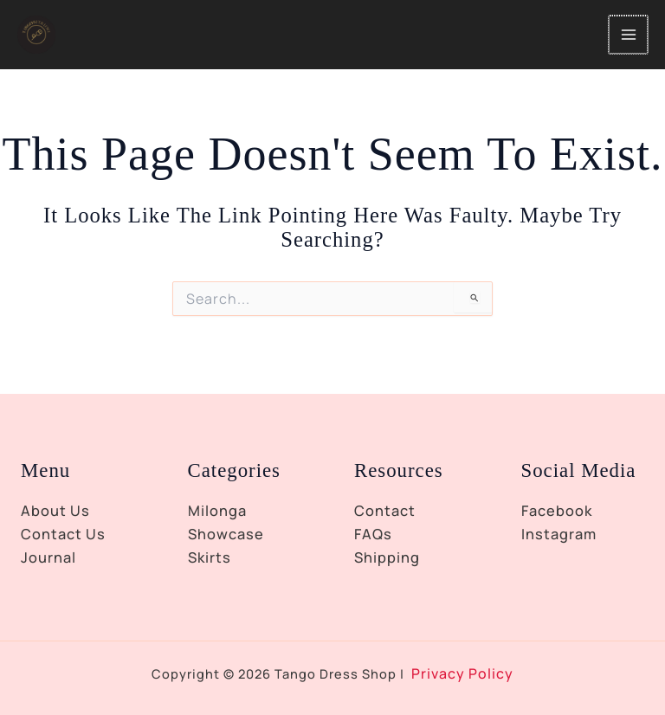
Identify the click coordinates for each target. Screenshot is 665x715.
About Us (55, 510)
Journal (48, 557)
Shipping (387, 557)
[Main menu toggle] (629, 45)
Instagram (559, 534)
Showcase (226, 534)
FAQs (373, 534)
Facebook (556, 510)
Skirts (209, 557)
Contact (385, 510)
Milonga (217, 510)
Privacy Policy (463, 673)
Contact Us (63, 534)
